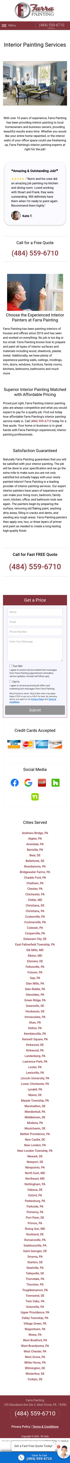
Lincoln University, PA (35, 1072)
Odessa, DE (35, 1184)
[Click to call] (35, 1457)
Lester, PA (35, 1061)
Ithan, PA (35, 1016)
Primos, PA (35, 1217)
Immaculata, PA (34, 1011)
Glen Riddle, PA (35, 983)
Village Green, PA (35, 1317)
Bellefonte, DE (35, 855)
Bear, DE (35, 849)
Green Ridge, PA (35, 994)
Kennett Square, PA (35, 1033)
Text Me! (17, 660)
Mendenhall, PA (35, 1106)
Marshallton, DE (34, 1100)
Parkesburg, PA (35, 1195)
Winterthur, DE (35, 1368)
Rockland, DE (35, 1228)
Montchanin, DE (34, 1122)
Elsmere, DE (35, 955)
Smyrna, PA (35, 1250)
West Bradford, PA (35, 1334)
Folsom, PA (34, 966)
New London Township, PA (35, 1145)
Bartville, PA (35, 844)
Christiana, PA (35, 905)
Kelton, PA (35, 1022)
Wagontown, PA (35, 1323)
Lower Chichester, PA (35, 1078)
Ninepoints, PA (35, 1161)
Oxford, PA (35, 1189)
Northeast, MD (35, 1172)
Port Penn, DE (35, 1211)
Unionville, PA (35, 1301)
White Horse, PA (35, 1356)
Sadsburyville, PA (35, 1239)
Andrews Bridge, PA (35, 827)
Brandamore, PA (35, 860)
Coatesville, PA (35, 910)
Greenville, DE (35, 1000)
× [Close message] (54, 1442)
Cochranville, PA (35, 916)
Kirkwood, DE (35, 1039)
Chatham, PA (35, 877)
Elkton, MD (35, 949)
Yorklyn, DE (34, 1373)
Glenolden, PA (35, 989)
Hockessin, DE (34, 1005)
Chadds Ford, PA (35, 871)
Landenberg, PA (34, 1050)
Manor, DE (35, 1089)
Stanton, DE (35, 1256)
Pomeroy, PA (35, 1206)
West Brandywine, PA (35, 1340)
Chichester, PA (35, 888)
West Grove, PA (35, 1351)
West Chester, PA (35, 1345)
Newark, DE (35, 1150)
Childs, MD (35, 894)
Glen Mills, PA (35, 977)
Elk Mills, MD (35, 944)
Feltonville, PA (35, 961)
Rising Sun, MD (35, 1223)
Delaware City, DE (34, 933)
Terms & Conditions (45, 1420)
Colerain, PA (35, 922)
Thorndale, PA (35, 1273)
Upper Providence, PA (35, 1306)
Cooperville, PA (35, 927)
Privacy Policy (37, 693)
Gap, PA (35, 972)
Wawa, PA (34, 1329)
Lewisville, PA (35, 1067)
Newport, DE (35, 1156)
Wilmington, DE (35, 1362)
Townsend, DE (35, 1290)
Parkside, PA (35, 1200)
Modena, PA (35, 1117)
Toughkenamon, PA (35, 1284)
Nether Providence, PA (35, 1128)
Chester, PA (35, 883)
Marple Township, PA (35, 1094)
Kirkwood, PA (35, 1044)
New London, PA (35, 1139)
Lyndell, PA (35, 1083)
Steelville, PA (34, 1262)
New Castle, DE (35, 1133)
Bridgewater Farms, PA (35, 866)
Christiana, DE (35, 899)
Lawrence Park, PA (35, 1055)
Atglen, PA (35, 832)
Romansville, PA (35, 1234)
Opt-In (16, 675)
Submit (35, 704)
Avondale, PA (35, 838)
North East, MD (35, 1167)
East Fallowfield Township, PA (35, 938)
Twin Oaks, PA (35, 1295)
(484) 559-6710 (51, 25)
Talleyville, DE (35, 1267)
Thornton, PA (35, 1278)
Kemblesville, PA (35, 1028)
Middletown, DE (35, 1111)
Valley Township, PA (35, 1312)
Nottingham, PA (35, 1178)
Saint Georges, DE (35, 1245)
